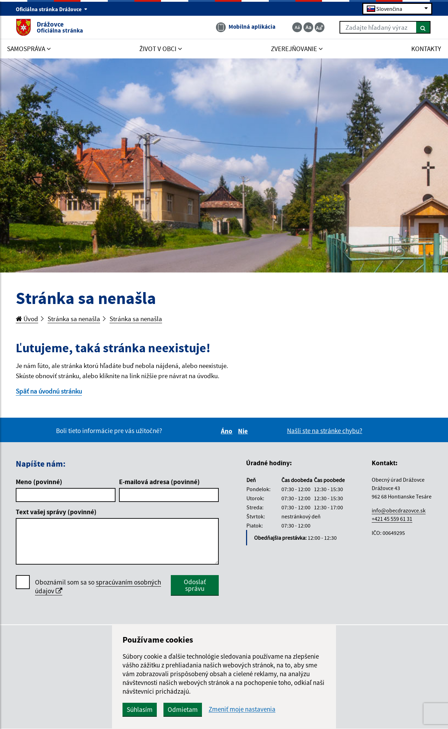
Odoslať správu (195, 585)
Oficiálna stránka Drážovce (52, 9)
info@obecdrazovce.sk (399, 510)
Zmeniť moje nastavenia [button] (242, 709)
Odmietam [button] (183, 709)
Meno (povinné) (39, 481)
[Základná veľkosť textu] (308, 27)
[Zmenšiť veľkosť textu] (297, 27)
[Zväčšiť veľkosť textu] (319, 27)
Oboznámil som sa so (98, 586)
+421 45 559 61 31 (392, 518)
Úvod (27, 318)
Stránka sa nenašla (74, 318)
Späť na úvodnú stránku (49, 391)
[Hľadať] (423, 27)
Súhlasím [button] (140, 709)
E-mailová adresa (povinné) (159, 481)
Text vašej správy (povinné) (56, 512)
